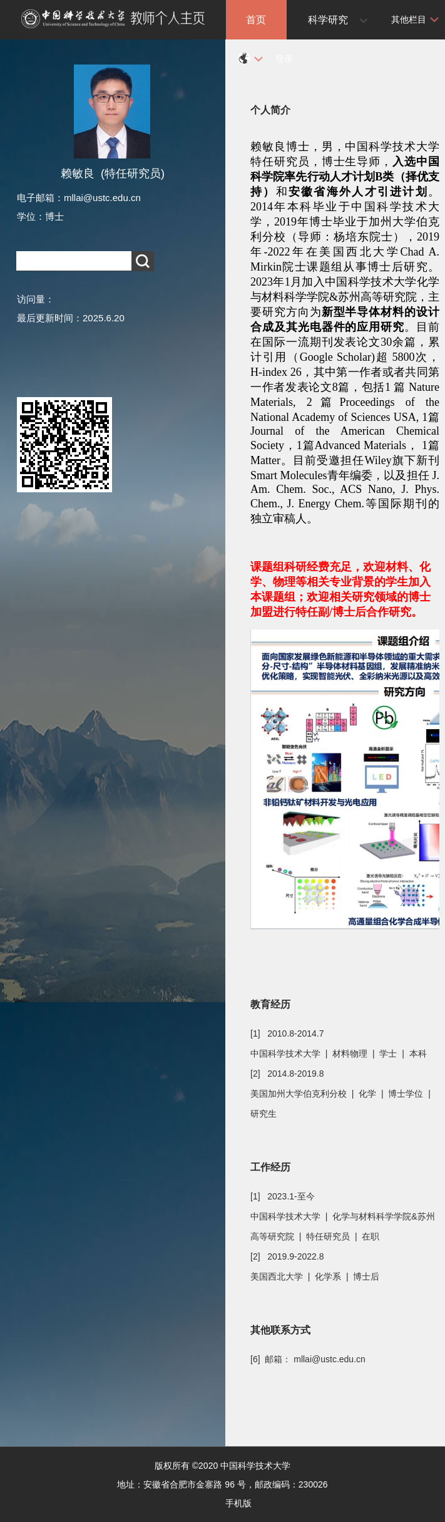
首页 (256, 19)
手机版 (238, 1503)
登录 (284, 59)
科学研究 (328, 19)
